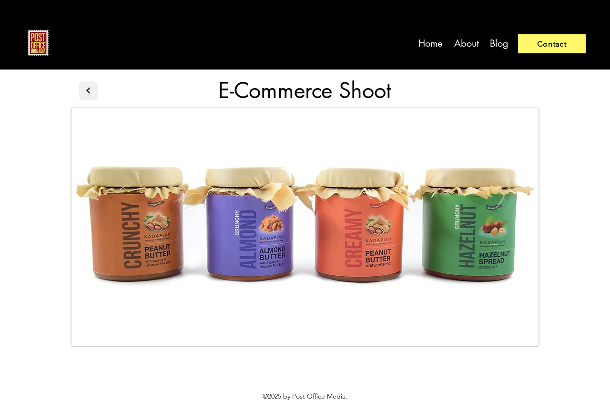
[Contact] (552, 43)
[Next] (88, 90)
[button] (305, 227)
